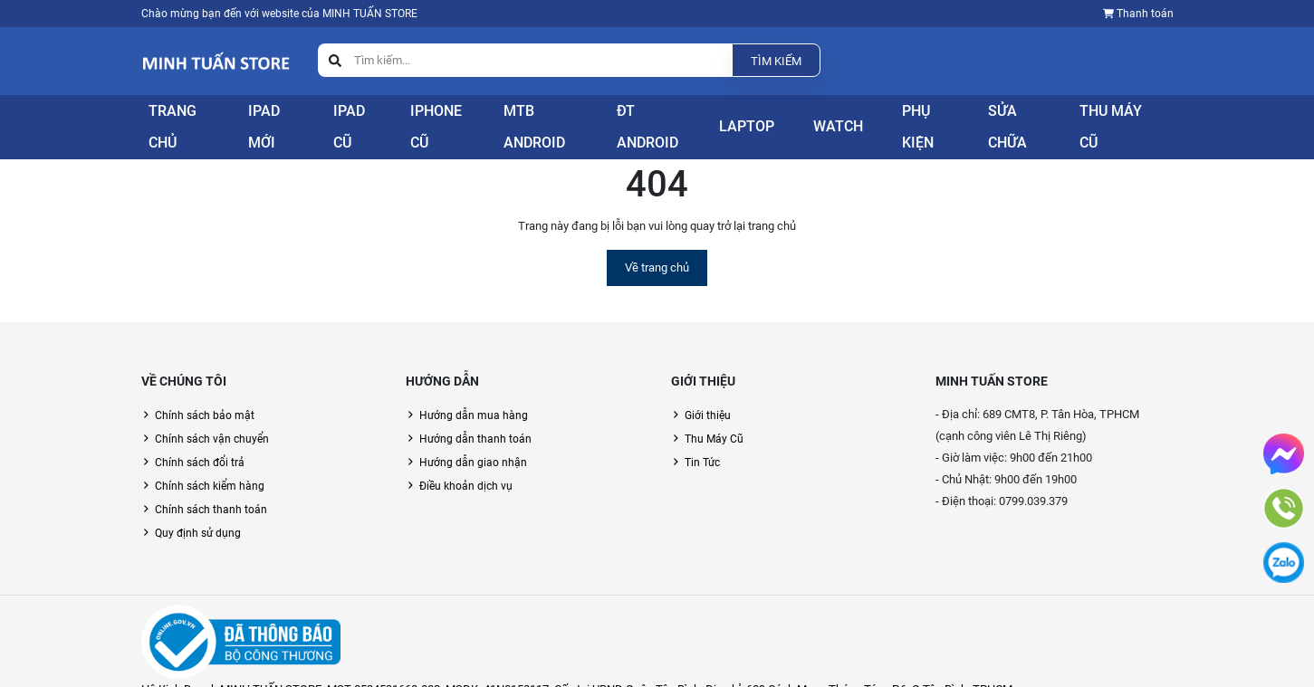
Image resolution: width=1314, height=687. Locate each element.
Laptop (762, 118)
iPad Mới (268, 118)
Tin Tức (702, 441)
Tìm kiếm (776, 61)
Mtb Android (555, 118)
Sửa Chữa (1026, 118)
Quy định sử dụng (198, 512)
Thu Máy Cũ (1127, 118)
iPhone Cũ (447, 118)
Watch (845, 118)
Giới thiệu (708, 394)
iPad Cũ (356, 118)
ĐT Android (666, 118)
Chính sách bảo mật (204, 394)
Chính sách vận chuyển (212, 418)
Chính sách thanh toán (211, 488)
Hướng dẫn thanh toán (475, 418)
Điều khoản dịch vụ (466, 465)
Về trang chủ (657, 246)
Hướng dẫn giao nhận (473, 441)
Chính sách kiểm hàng (209, 465)
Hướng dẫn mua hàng (473, 394)
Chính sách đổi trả (200, 441)
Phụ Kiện (930, 118)
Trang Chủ (171, 118)
